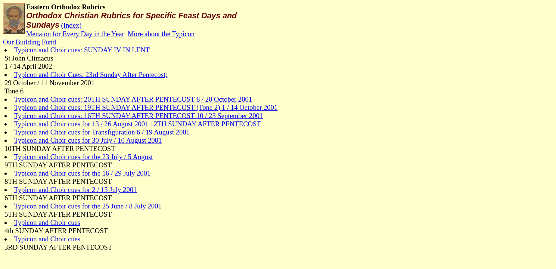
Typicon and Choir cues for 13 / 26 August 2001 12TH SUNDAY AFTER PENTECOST (137, 124)
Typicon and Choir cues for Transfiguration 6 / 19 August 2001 (102, 132)
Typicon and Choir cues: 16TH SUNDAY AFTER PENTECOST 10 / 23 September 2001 (138, 116)
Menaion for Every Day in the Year (75, 34)
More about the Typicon (161, 34)
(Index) (71, 25)
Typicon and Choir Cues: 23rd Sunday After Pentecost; (91, 74)
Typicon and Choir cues (47, 222)
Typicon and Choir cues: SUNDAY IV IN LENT (82, 50)
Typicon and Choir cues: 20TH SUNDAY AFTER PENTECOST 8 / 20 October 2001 (133, 99)
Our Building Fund (29, 42)
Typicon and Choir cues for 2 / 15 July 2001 (75, 190)
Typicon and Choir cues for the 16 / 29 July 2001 (82, 173)
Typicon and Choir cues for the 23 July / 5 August (83, 157)
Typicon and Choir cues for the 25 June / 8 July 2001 (88, 206)
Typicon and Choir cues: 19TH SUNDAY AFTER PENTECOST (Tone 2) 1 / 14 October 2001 (146, 107)
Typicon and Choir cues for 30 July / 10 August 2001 (88, 140)
